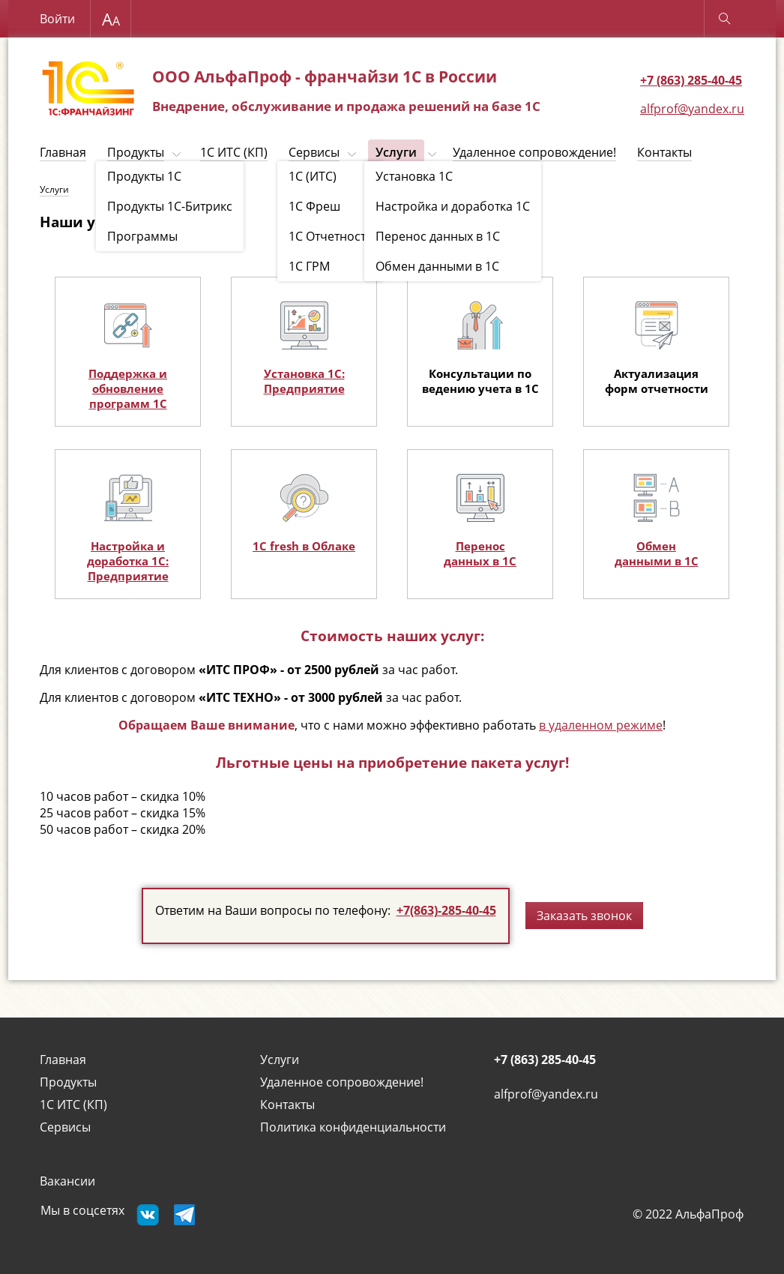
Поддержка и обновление (127, 381)
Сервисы (314, 152)
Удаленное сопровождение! (534, 152)
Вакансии (67, 1181)
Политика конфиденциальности (353, 1127)
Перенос (480, 545)
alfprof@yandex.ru (692, 108)
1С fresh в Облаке (304, 545)
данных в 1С (480, 560)
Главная (63, 152)
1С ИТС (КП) (234, 152)
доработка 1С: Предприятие (128, 568)
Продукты (135, 152)
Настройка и (128, 545)
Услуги (396, 152)
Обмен (656, 545)
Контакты (664, 152)
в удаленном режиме (601, 725)
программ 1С (128, 403)
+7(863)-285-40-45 (446, 910)
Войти (57, 18)
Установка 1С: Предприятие (304, 381)
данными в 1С (657, 560)
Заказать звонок (584, 915)
